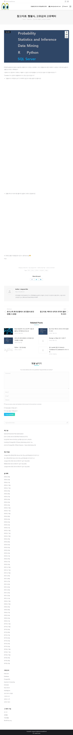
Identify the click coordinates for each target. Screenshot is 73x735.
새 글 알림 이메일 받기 (11, 411)
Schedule (6, 685)
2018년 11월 (7, 652)
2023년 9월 (7, 539)
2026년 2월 (7, 479)
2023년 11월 (7, 533)
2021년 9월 (7, 575)
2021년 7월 (7, 581)
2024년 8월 (7, 516)
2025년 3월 (7, 505)
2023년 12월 (7, 530)
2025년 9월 (7, 491)
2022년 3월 (7, 564)
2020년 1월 (7, 621)
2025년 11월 (7, 488)
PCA (29, 270)
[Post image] (8, 331)
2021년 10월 (7, 573)
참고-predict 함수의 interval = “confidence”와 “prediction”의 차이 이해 (59, 350)
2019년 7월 (7, 635)
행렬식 (46, 270)
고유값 (32, 270)
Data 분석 (8, 32)
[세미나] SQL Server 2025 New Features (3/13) (16, 436)
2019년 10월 (7, 626)
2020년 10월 (7, 604)
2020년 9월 (7, 607)
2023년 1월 (7, 556)
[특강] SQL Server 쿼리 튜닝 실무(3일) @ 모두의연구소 (25, 455)
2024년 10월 (7, 513)
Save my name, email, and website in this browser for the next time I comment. (23, 404)
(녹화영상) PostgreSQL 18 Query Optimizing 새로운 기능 (18, 442)
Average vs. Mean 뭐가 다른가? (57, 338)
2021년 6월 (7, 584)
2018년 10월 (7, 655)
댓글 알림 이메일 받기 (11, 408)
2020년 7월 (7, 612)
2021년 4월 (7, 590)
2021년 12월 (7, 567)
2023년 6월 (7, 544)
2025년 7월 (7, 496)
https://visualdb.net (19, 291)
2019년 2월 (7, 646)
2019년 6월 (7, 638)
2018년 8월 (7, 660)
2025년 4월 (7, 502)
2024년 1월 (7, 527)
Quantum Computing (9, 682)
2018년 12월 (7, 649)
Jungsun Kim (7, 455)
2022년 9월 (7, 558)
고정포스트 (7, 696)
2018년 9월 (7, 657)
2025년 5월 (7, 499)
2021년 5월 (7, 587)
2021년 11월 (7, 570)
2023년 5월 (7, 547)
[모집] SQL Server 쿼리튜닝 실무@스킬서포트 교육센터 (18, 439)
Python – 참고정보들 (20, 347)
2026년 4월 (7, 476)
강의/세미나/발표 (8, 693)
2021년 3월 (7, 592)
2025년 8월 (7, 493)
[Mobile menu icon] (70, 6)
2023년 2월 (7, 553)
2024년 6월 (7, 519)
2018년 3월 (7, 663)
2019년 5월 (7, 640)
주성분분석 (42, 270)
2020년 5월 (7, 618)
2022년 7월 (7, 561)
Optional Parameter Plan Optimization (13, 433)
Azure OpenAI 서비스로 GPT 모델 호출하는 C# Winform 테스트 (24, 330)
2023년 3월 (7, 550)
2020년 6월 (7, 615)
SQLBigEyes (7, 690)
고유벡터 (36, 270)
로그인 (5, 712)
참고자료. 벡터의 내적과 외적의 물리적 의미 (59, 330)
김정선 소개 (7, 699)
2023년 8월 (7, 541)
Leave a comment (50, 267)
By (32, 267)
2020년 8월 (7, 609)
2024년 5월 (7, 522)
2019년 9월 (7, 629)
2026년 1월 (7, 482)
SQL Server (7, 687)
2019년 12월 (7, 623)
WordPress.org (8, 720)
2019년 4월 (7, 643)
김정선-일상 (7, 702)
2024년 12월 (7, 508)
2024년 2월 (7, 524)
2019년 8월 (7, 632)
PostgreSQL (7, 679)
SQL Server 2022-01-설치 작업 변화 (20, 461)
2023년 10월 (7, 536)
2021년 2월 (7, 595)
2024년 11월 (7, 510)
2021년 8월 (7, 578)
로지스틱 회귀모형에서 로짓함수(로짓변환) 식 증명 (24, 339)
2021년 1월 (7, 598)
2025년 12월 (7, 485)
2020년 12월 (7, 601)
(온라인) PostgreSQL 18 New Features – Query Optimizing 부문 (20, 445)
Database (6, 676)
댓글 (6, 717)
